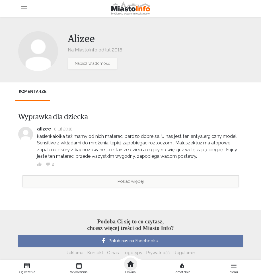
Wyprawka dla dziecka (53, 117)
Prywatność (158, 252)
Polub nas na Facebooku (129, 241)
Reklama (74, 252)
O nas (113, 252)
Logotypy (132, 252)
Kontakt (95, 252)
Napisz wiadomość (92, 63)
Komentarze (33, 91)
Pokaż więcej (131, 181)
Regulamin (184, 252)
